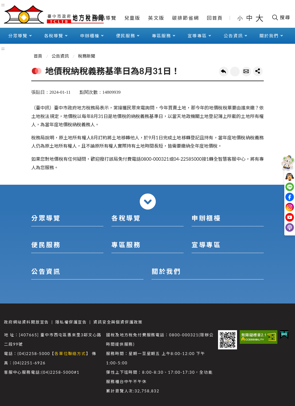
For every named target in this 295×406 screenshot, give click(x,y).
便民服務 (125, 35)
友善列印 (235, 71)
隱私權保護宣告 (71, 322)
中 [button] (250, 18)
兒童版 (132, 18)
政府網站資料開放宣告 (26, 322)
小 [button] (240, 18)
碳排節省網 (185, 18)
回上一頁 (223, 71)
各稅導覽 (53, 35)
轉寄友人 (246, 71)
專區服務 (161, 35)
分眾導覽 (18, 35)
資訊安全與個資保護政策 (118, 322)
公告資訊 (233, 35)
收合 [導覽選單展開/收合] (148, 202)
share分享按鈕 (258, 71)
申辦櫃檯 (89, 35)
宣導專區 (197, 35)
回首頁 (215, 18)
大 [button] (259, 18)
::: (3, 4)
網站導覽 (106, 18)
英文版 (156, 18)
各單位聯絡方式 (70, 353)
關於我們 (269, 35)
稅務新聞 (86, 55)
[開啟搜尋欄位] (281, 17)
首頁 (38, 55)
